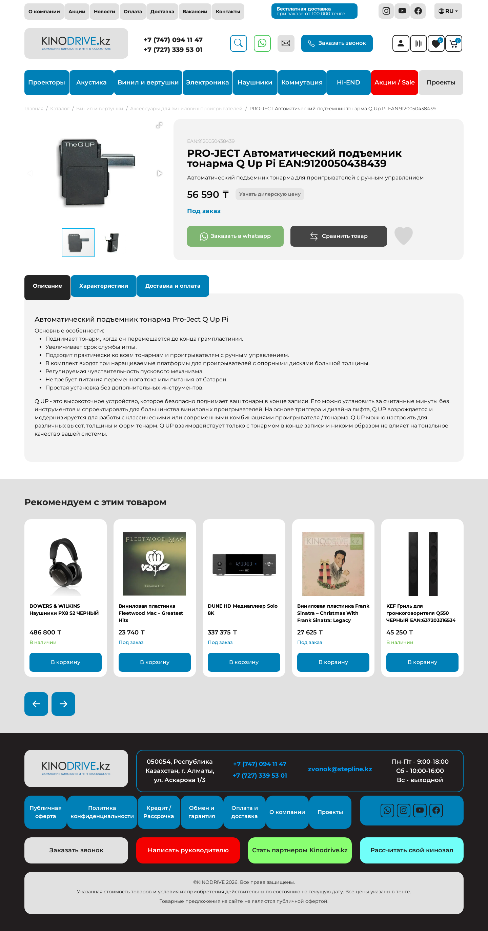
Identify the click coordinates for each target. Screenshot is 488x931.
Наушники (255, 82)
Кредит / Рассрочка (158, 812)
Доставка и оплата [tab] (173, 286)
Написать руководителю (188, 850)
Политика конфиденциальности (102, 812)
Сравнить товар (339, 236)
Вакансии (195, 11)
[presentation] (36, 704)
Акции (76, 11)
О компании (44, 11)
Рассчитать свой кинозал (411, 850)
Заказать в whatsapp (235, 236)
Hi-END (348, 82)
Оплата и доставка (244, 812)
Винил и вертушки (148, 82)
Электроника (207, 82)
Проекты (441, 82)
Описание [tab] (47, 286)
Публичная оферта (45, 812)
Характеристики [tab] (103, 286)
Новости (104, 11)
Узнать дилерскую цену (270, 194)
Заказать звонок (337, 43)
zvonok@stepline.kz (340, 769)
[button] (159, 125)
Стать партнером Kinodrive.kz (300, 850)
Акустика (91, 82)
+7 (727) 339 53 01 (173, 50)
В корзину (65, 662)
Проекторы (46, 82)
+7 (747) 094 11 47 (173, 40)
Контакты (228, 11)
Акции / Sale (394, 82)
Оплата (133, 11)
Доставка (162, 11)
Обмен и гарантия (201, 812)
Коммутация (302, 82)
